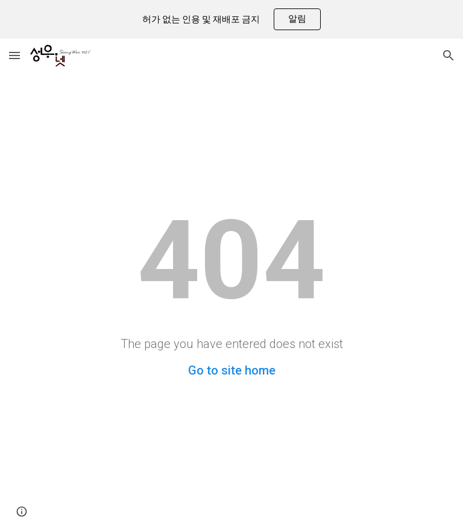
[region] (231, 19)
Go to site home (232, 370)
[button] (14, 55)
